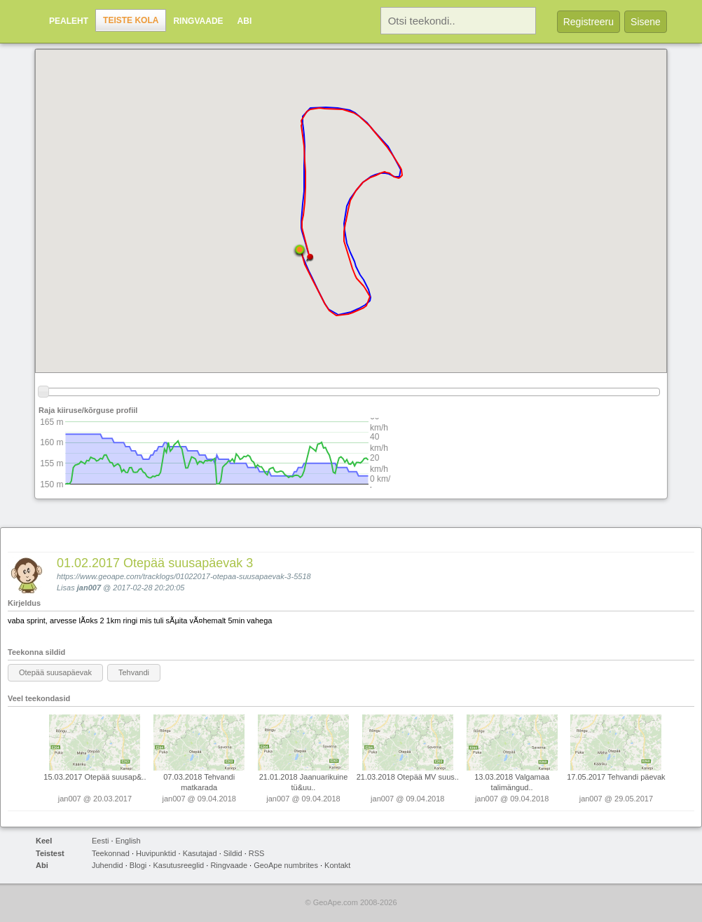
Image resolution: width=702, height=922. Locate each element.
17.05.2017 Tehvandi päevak (616, 777)
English (128, 840)
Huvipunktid (156, 853)
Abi (245, 21)
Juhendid (107, 865)
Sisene (646, 21)
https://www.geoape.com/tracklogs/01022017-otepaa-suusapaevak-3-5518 (184, 576)
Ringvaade (198, 21)
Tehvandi (133, 672)
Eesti (100, 840)
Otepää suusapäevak (55, 672)
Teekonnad (111, 853)
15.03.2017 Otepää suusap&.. (94, 777)
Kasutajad (200, 853)
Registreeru (588, 21)
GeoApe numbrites (286, 865)
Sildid (232, 853)
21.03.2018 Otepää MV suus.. (408, 777)
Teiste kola (130, 20)
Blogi (138, 865)
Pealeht (68, 21)
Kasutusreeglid (178, 865)
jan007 (89, 587)
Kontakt (337, 865)
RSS (257, 853)
